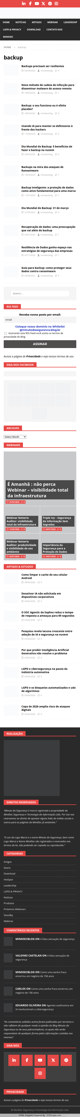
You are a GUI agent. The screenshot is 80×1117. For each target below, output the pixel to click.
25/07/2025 (14, 556)
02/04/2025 (29, 70)
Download (34, 29)
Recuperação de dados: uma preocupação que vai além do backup (48, 228)
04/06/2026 (29, 582)
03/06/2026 (29, 620)
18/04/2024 (29, 92)
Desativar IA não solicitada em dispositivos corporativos (41, 595)
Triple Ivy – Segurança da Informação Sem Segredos (57, 521)
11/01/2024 (29, 195)
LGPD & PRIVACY (12, 29)
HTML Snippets (26, 1115)
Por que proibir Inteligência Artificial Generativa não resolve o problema (45, 651)
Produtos (9, 903)
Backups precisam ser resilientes (42, 66)
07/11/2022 (29, 255)
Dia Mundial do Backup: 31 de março (45, 208)
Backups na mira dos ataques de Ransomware (42, 168)
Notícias (20, 22)
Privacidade (33, 356)
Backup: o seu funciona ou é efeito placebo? (43, 107)
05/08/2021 (29, 275)
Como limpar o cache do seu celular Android (44, 576)
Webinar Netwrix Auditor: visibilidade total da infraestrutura (21, 521)
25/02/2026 (14, 502)
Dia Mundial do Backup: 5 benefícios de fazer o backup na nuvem (46, 148)
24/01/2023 (29, 234)
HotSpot (8, 879)
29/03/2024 (29, 154)
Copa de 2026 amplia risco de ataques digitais (45, 708)
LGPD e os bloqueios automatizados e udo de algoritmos (48, 689)
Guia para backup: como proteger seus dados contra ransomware (46, 269)
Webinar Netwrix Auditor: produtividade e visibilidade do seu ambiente (21, 546)
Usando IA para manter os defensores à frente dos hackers (47, 127)
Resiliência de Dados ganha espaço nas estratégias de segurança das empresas (47, 249)
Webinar (52, 22)
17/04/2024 (29, 133)
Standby (8, 915)
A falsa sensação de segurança (57, 939)
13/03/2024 (29, 174)
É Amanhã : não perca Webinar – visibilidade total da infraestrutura (37, 490)
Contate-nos (54, 29)
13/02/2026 (14, 529)
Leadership (70, 22)
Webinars (13, 445)
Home (6, 22)
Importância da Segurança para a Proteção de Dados (55, 548)
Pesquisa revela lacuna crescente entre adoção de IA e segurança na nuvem (46, 632)
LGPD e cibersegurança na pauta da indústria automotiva (44, 670)
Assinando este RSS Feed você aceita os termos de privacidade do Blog (33, 335)
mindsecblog (46, 70)
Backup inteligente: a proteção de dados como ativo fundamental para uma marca (48, 189)
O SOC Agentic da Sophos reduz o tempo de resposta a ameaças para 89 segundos (47, 614)
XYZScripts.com (54, 1115)
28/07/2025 (51, 529)
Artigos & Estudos (20, 566)
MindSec (8, 36)
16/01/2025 (51, 556)
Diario (7, 867)
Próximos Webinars (15, 909)
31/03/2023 (29, 212)
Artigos (37, 22)
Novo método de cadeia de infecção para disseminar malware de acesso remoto (47, 86)
